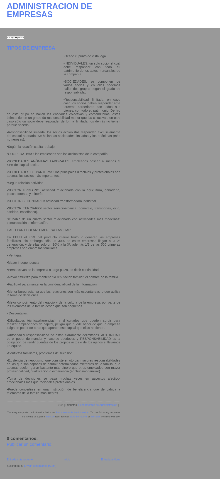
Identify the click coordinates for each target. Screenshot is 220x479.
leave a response (78, 416)
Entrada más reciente (20, 459)
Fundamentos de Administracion (97, 405)
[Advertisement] (35, 82)
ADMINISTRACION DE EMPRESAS (49, 10)
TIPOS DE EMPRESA (31, 48)
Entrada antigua (110, 459)
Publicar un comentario (29, 444)
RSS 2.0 (50, 416)
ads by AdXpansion (15, 37)
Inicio (67, 459)
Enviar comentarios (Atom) (40, 465)
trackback (95, 416)
